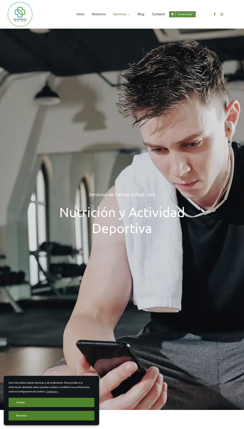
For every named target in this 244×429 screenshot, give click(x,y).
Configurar (52, 391)
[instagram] (221, 14)
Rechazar (21, 415)
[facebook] (214, 14)
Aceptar (20, 402)
